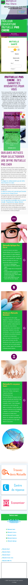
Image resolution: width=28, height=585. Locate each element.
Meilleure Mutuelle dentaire (14, 520)
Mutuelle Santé (10, 529)
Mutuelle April (5, 549)
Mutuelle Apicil (5, 554)
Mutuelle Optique (11, 541)
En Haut (14, 582)
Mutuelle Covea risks (7, 557)
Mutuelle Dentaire (11, 538)
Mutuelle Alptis (5, 552)
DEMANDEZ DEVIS (12, 148)
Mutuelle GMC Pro (6, 560)
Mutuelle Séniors (11, 532)
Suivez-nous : (14, 515)
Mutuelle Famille (11, 535)
